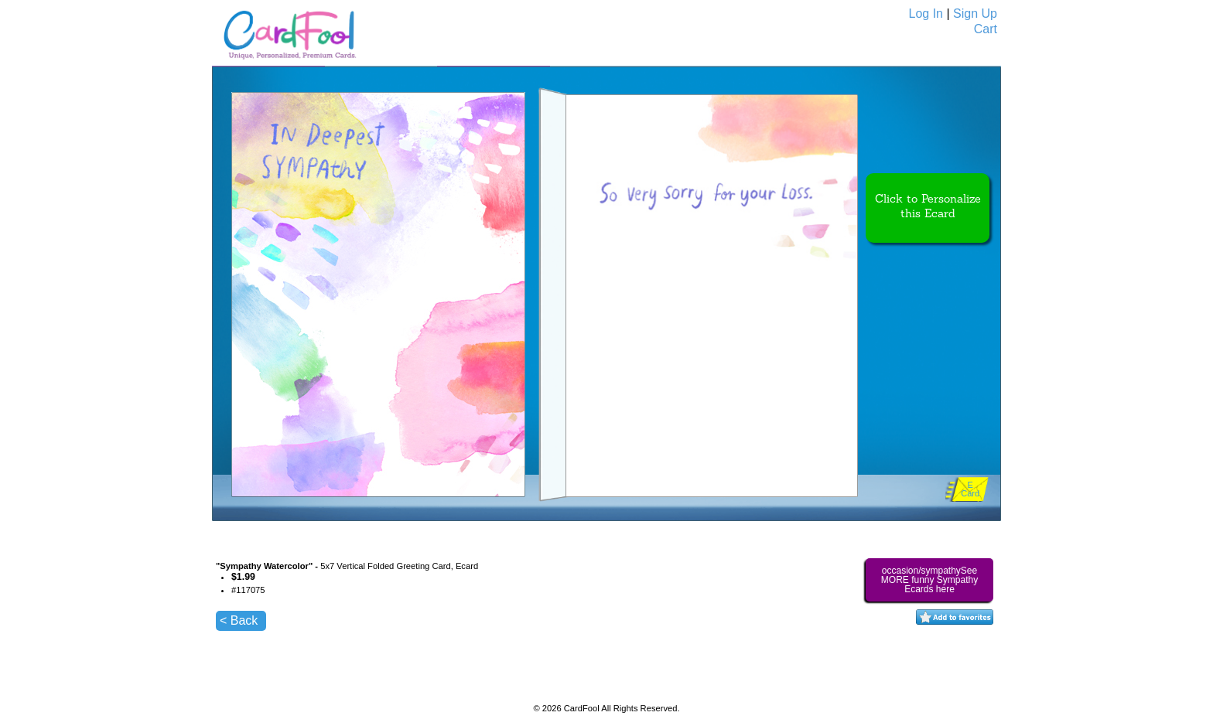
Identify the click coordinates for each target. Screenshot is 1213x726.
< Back (239, 620)
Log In (926, 13)
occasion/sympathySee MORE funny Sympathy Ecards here (929, 580)
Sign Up (975, 13)
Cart (985, 29)
